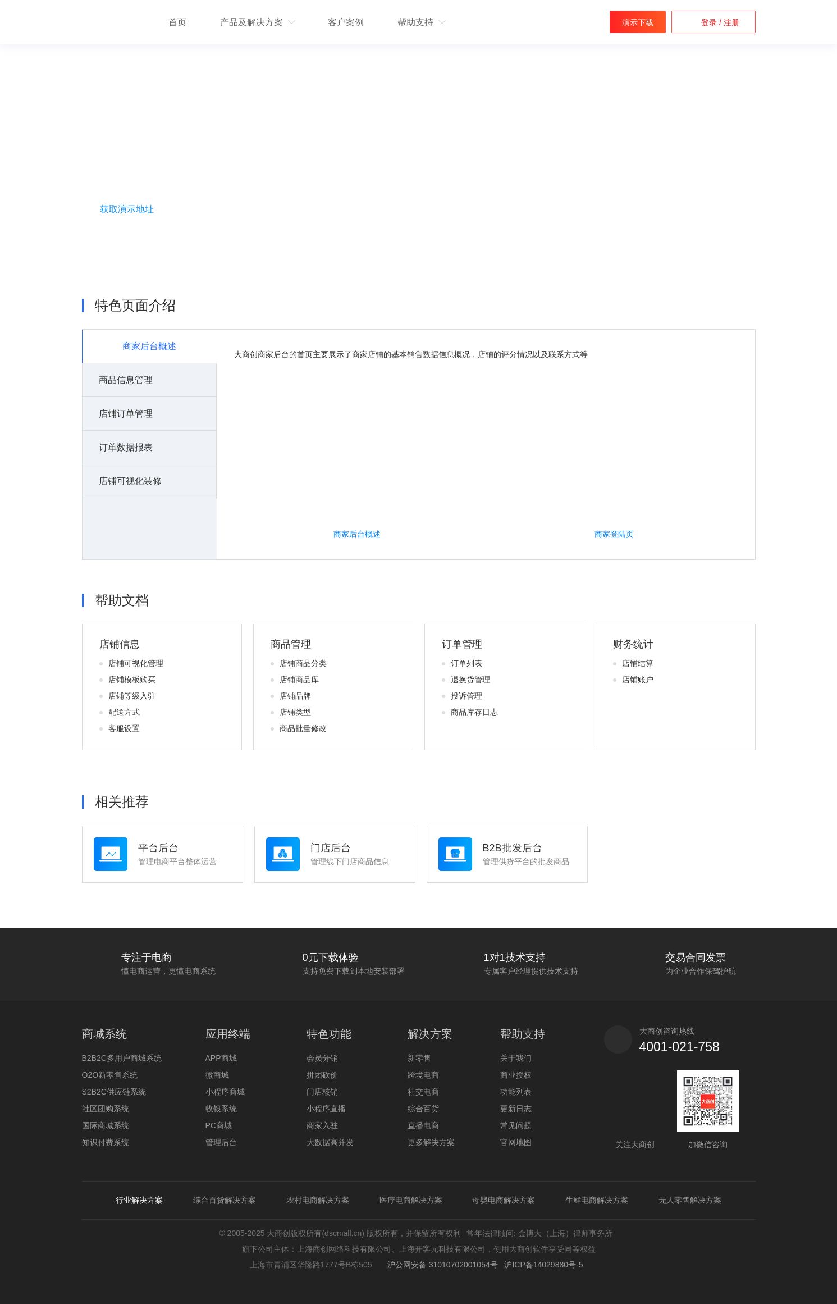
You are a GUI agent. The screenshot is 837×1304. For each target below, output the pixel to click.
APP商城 (221, 1058)
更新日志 (516, 1108)
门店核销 (322, 1091)
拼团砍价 (322, 1074)
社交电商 (423, 1091)
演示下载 (637, 22)
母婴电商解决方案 (503, 1200)
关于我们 (516, 1058)
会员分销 (322, 1058)
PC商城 (218, 1125)
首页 (177, 22)
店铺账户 (637, 679)
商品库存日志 (474, 712)
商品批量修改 (303, 728)
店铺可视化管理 (135, 663)
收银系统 (221, 1108)
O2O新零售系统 (110, 1074)
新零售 (419, 1058)
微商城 (217, 1074)
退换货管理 (470, 679)
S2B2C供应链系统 (114, 1091)
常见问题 (516, 1125)
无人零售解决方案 (689, 1200)
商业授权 (516, 1074)
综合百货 (423, 1108)
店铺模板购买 (131, 679)
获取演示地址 (127, 209)
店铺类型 (295, 712)
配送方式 (124, 712)
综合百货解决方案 (224, 1200)
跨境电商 (423, 1074)
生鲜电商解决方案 (596, 1200)
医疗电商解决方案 (410, 1200)
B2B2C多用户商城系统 (122, 1058)
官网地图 (516, 1142)
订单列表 (466, 663)
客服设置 (124, 728)
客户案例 (346, 22)
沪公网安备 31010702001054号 (440, 1264)
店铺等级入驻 (131, 695)
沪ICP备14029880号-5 (543, 1264)
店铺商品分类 (303, 663)
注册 (730, 22)
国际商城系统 (105, 1125)
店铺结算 (637, 663)
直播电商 (423, 1125)
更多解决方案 (431, 1142)
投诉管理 (466, 695)
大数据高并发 (330, 1142)
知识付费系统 (105, 1142)
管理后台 (221, 1142)
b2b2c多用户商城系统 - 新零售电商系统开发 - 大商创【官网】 (111, 22)
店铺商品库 (299, 679)
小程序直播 (326, 1108)
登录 (710, 22)
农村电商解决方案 (317, 1200)
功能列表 (516, 1091)
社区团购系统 (105, 1108)
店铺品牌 (295, 695)
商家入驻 (322, 1125)
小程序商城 (225, 1091)
